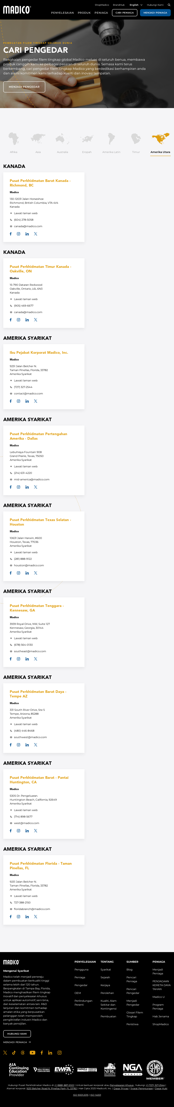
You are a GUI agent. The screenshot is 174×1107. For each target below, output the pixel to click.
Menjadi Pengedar (132, 1002)
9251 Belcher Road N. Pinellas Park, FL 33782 (52, 1088)
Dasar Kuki (161, 1088)
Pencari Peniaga (131, 979)
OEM (78, 993)
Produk (84, 12)
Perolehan (107, 993)
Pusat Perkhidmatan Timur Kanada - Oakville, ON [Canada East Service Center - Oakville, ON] (40, 269)
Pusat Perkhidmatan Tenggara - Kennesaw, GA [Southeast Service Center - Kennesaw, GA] (37, 608)
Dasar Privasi (121, 1088)
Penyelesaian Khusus (122, 1085)
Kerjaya (105, 985)
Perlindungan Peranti (83, 1002)
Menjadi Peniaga (155, 12)
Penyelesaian (62, 12)
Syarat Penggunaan (142, 1088)
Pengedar (81, 985)
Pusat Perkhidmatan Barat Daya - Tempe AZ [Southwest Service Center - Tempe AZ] (38, 694)
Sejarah (105, 977)
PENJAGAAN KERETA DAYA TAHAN (162, 985)
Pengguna (81, 969)
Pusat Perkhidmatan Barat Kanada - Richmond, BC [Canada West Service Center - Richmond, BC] (40, 183)
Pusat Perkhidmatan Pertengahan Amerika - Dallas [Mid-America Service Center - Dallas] (38, 436)
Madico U (159, 996)
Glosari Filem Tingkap (134, 1014)
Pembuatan (108, 1016)
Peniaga (101, 12)
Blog (129, 969)
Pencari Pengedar (132, 991)
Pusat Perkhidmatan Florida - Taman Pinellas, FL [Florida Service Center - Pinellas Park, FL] (41, 866)
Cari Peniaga (125, 12)
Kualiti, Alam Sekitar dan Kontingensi (109, 1004)
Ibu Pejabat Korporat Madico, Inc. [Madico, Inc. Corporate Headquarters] (39, 353)
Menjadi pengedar (24, 86)
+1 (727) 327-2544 (155, 1085)
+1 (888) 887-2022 (64, 1085)
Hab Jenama (161, 1016)
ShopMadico (102, 4)
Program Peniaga (158, 1006)
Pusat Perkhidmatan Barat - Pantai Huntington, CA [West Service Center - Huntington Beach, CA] (39, 780)
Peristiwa (132, 1024)
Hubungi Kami (155, 4)
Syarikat (106, 969)
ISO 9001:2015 (80, 1094)
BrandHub (119, 4)
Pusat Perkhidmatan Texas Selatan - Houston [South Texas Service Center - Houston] (40, 522)
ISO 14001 (95, 1094)
